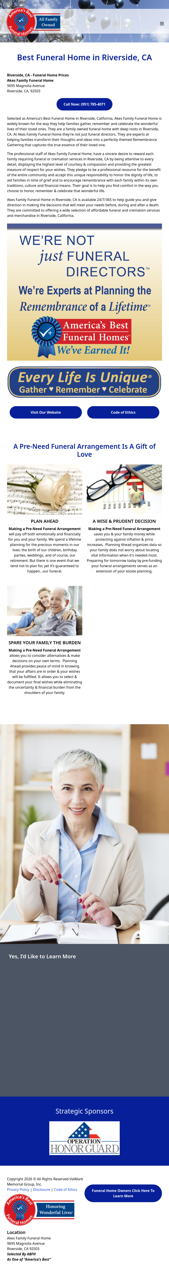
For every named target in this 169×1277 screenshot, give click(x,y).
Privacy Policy (18, 1189)
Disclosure (41, 1189)
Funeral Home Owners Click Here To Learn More (123, 1193)
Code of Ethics (123, 412)
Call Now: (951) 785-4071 (84, 104)
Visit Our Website (46, 412)
